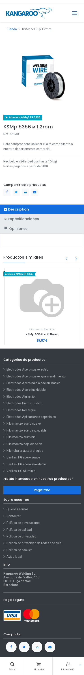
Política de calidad (19, 529)
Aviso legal (14, 556)
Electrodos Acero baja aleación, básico (33, 383)
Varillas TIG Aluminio (20, 471)
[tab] (42, 209)
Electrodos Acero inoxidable (26, 389)
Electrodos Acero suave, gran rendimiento (36, 376)
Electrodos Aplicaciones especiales (31, 417)
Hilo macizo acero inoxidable (26, 430)
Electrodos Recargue (21, 410)
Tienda (12, 29)
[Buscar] (12, 666)
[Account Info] (68, 666)
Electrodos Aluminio (20, 396)
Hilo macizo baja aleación (24, 444)
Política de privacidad (21, 536)
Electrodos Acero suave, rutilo (27, 369)
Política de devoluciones (23, 523)
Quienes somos (17, 509)
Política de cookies (19, 550)
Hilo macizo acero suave (23, 423)
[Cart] (38, 666)
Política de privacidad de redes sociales (33, 543)
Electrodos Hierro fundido (24, 403)
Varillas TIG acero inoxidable (26, 464)
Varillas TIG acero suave (23, 457)
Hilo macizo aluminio (21, 437)
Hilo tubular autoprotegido (24, 450)
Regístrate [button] (42, 490)
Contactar (13, 516)
